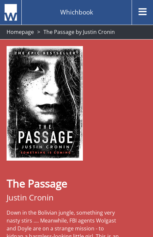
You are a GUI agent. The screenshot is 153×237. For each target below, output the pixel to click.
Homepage (20, 32)
